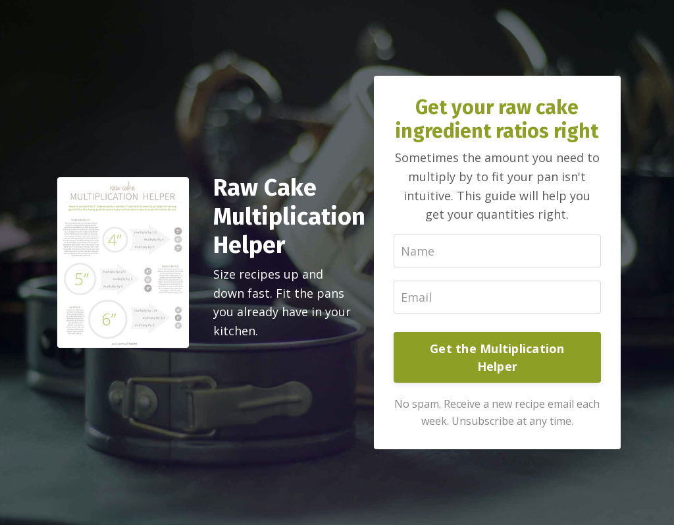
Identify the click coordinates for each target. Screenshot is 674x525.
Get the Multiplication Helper (497, 357)
